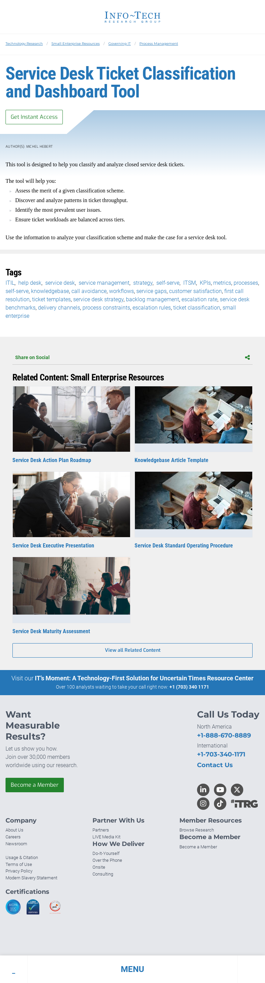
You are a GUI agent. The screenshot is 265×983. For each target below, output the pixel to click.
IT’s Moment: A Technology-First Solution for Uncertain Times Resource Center (144, 678)
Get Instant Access (34, 117)
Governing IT (119, 43)
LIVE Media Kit (106, 836)
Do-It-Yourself (105, 853)
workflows (121, 291)
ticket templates (51, 299)
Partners (100, 830)
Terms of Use (19, 864)
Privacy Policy (19, 871)
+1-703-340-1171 (221, 754)
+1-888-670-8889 (224, 735)
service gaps (151, 291)
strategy (142, 283)
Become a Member (35, 784)
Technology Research (24, 43)
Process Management (158, 43)
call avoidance (89, 291)
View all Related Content (132, 650)
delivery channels (59, 307)
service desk (59, 283)
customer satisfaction (195, 291)
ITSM (189, 283)
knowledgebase (50, 291)
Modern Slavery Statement (31, 877)
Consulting (102, 874)
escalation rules (151, 307)
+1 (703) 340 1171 (189, 687)
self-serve (167, 283)
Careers (13, 836)
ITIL (10, 283)
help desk (29, 283)
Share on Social (132, 357)
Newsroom (16, 843)
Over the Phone (107, 860)
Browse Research (196, 830)
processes (246, 283)
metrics (222, 283)
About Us (14, 830)
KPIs (204, 283)
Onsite (98, 867)
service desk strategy (98, 299)
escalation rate (199, 299)
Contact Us (215, 765)
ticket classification (196, 307)
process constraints (106, 307)
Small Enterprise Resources (75, 43)
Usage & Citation (22, 857)
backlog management (152, 299)
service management (103, 283)
